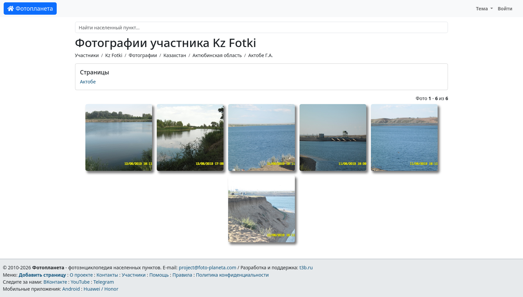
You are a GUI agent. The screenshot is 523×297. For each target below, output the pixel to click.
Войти (505, 8)
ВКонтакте (55, 282)
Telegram (103, 282)
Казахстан (174, 55)
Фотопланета (30, 8)
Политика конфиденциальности (232, 275)
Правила (182, 275)
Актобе (88, 81)
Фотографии (143, 55)
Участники (87, 55)
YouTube (80, 282)
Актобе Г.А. (260, 55)
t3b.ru (306, 267)
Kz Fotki (113, 55)
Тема (482, 8)
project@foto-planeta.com (207, 267)
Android (71, 289)
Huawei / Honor (100, 289)
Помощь (159, 275)
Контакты (107, 275)
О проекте (81, 275)
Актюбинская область (217, 55)
